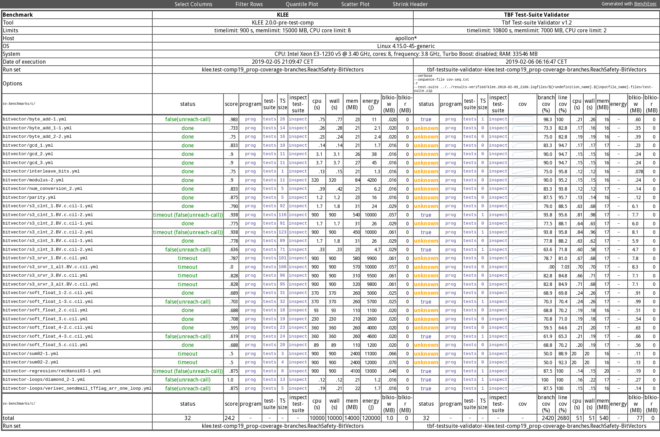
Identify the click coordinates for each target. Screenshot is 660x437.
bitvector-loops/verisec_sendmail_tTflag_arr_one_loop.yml (77, 393)
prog (250, 125)
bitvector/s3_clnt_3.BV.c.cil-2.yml (48, 255)
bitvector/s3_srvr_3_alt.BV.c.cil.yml (50, 289)
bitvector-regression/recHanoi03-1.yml (52, 376)
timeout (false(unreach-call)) (188, 220)
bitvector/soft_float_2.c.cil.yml (45, 315)
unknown (426, 133)
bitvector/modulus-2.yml (33, 185)
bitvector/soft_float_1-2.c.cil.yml (48, 298)
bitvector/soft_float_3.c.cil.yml (45, 324)
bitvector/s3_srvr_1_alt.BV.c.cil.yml (50, 272)
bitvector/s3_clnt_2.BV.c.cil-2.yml (48, 237)
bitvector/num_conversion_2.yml (42, 194)
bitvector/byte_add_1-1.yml (37, 133)
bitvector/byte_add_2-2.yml (37, 142)
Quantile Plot (302, 4)
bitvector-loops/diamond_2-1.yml (44, 385)
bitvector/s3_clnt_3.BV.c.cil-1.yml (48, 246)
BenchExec (645, 3)
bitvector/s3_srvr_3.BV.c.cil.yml (45, 281)
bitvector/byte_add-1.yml (34, 125)
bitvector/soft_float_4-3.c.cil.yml (48, 341)
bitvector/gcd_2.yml (28, 159)
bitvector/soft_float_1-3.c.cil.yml (48, 307)
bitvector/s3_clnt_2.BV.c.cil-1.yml (48, 229)
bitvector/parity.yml (29, 202)
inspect (298, 125)
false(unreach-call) (188, 124)
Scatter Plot (355, 4)
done (188, 133)
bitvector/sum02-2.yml (31, 368)
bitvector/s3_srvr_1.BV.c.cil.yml (45, 263)
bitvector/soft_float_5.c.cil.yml (45, 350)
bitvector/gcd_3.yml (28, 168)
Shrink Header (410, 4)
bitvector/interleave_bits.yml (41, 177)
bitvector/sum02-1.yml (31, 359)
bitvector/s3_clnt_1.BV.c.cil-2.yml (48, 220)
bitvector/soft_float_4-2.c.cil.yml (48, 333)
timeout (188, 263)
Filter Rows (249, 4)
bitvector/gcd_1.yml (28, 150)
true (426, 124)
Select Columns (193, 4)
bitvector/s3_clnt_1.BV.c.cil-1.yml (48, 211)
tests (269, 125)
